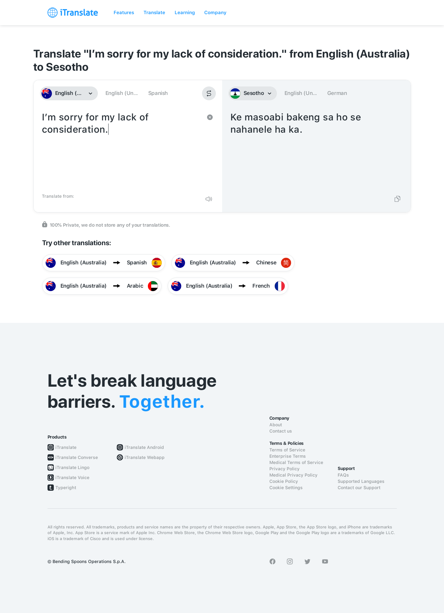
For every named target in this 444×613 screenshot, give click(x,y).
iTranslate (65, 447)
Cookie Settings (286, 487)
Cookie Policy (283, 481)
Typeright (65, 487)
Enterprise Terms (287, 456)
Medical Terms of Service (296, 462)
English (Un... (121, 93)
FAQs (343, 475)
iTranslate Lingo (72, 467)
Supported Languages (361, 481)
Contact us (280, 431)
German (337, 93)
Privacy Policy (284, 468)
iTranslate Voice (72, 477)
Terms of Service (287, 449)
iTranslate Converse (76, 457)
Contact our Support (359, 487)
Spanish (158, 93)
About (275, 424)
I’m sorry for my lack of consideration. (121, 150)
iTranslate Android (144, 447)
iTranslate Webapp (145, 457)
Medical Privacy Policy (293, 475)
